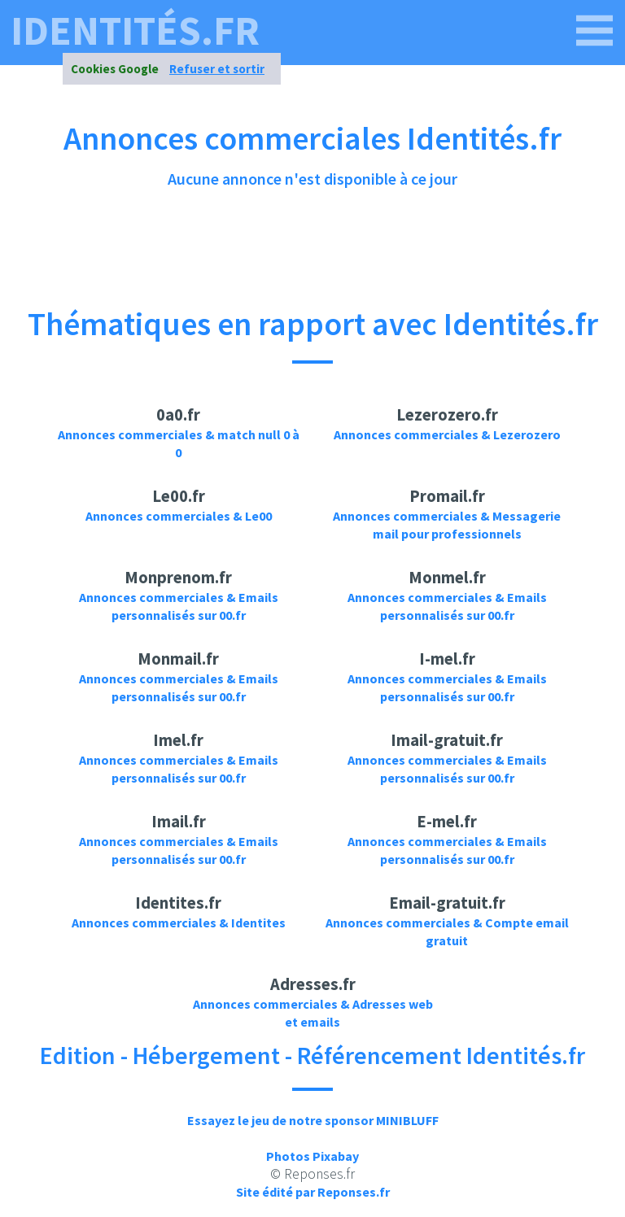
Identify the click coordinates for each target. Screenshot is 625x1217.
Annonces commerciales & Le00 (178, 516)
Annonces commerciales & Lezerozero (447, 434)
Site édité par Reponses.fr (313, 1192)
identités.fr (135, 31)
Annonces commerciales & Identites (179, 922)
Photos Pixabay (312, 1156)
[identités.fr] (595, 31)
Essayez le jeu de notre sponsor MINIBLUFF (313, 1120)
